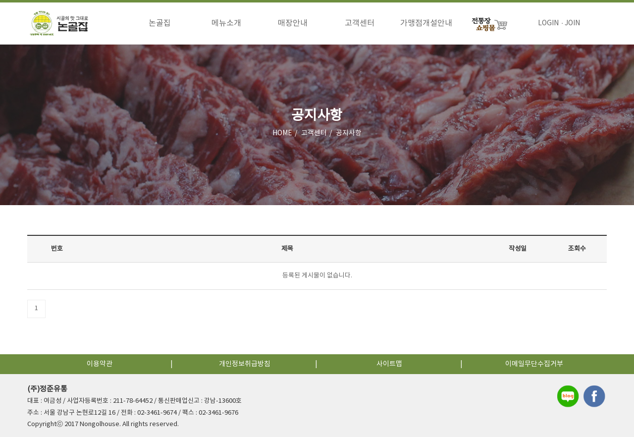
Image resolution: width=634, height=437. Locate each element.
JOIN (572, 23)
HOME (282, 133)
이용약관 (99, 364)
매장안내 (293, 23)
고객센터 (359, 23)
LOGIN (548, 23)
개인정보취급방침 (244, 364)
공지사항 (349, 133)
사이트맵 (389, 364)
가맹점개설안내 (426, 23)
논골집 (160, 23)
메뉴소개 (226, 23)
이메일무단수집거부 (534, 364)
